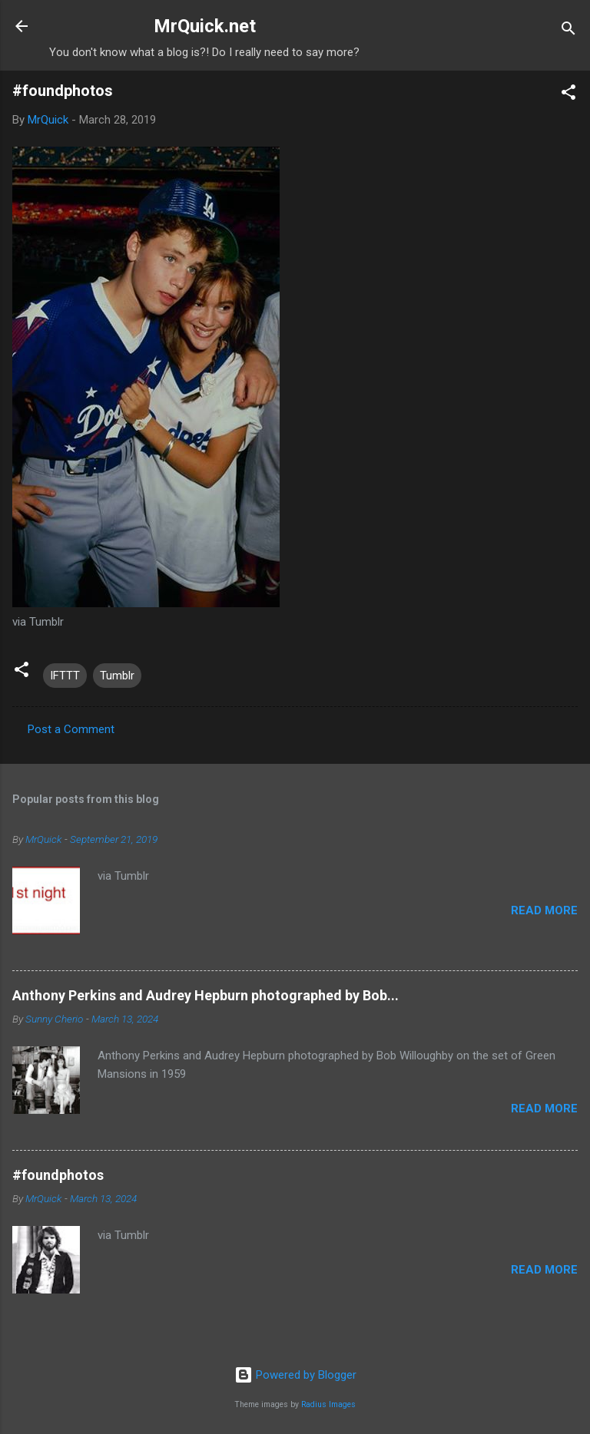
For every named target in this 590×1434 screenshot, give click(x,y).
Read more (544, 910)
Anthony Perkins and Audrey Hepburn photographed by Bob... (205, 995)
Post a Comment (71, 729)
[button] (568, 95)
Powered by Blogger (295, 1375)
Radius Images (328, 1404)
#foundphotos (58, 1175)
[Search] (568, 31)
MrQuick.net (205, 26)
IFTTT (65, 675)
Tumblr (117, 675)
